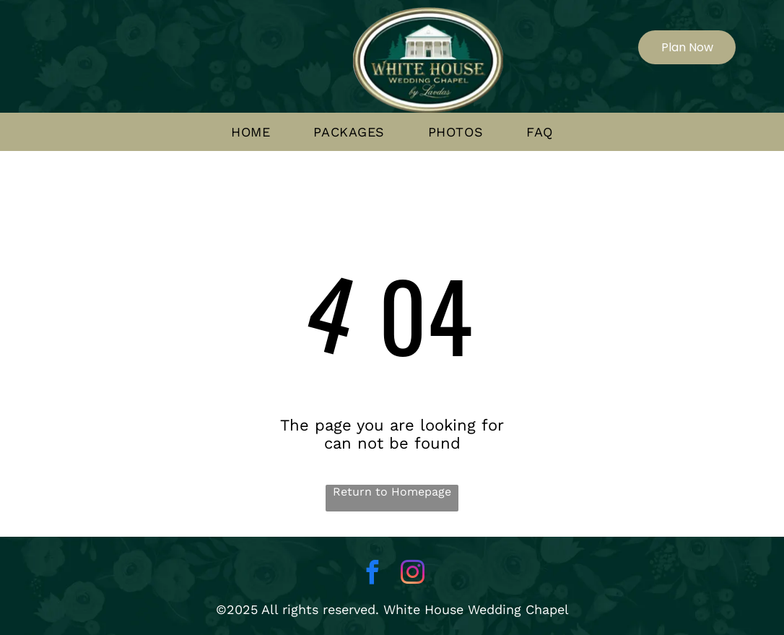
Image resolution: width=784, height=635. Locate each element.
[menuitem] (250, 132)
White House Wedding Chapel (476, 609)
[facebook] (372, 575)
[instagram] (412, 575)
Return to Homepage (392, 491)
